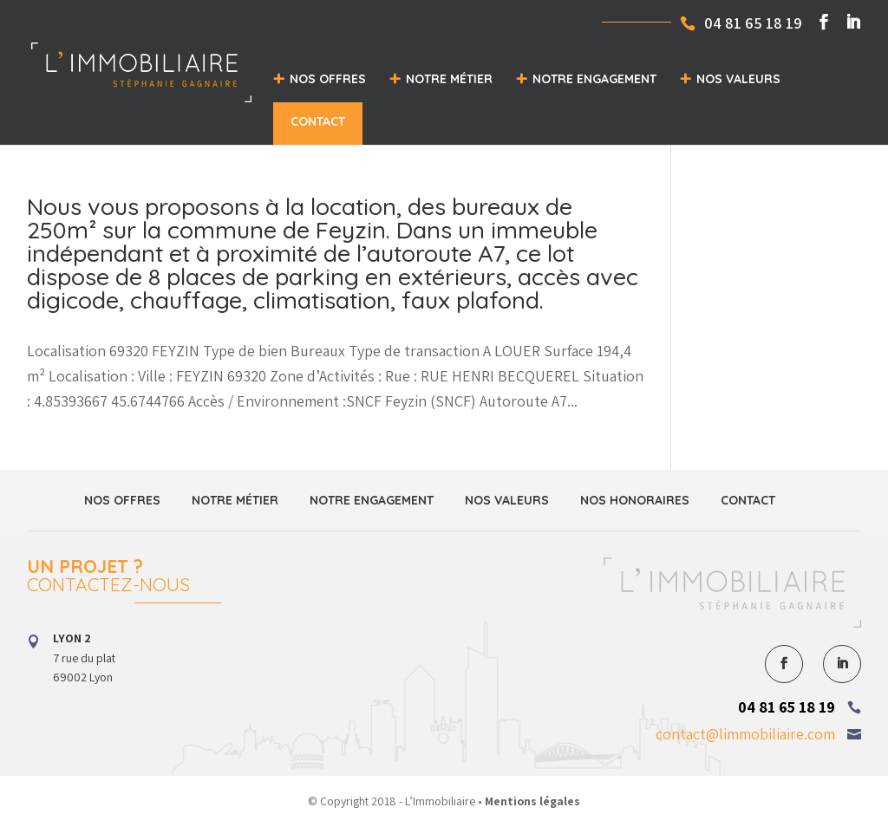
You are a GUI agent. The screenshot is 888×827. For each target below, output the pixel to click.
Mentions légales (532, 801)
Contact (318, 121)
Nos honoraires (634, 500)
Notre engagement (594, 79)
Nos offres (328, 79)
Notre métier (449, 79)
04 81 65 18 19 (786, 707)
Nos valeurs (738, 79)
